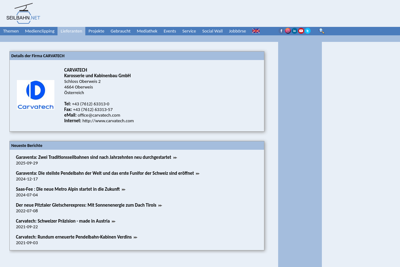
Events (170, 31)
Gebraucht (121, 31)
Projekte (96, 31)
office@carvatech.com (99, 115)
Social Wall (212, 31)
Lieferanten (71, 31)
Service (189, 31)
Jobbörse (237, 31)
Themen (11, 31)
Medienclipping (39, 31)
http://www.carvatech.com (108, 120)
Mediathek (147, 31)
